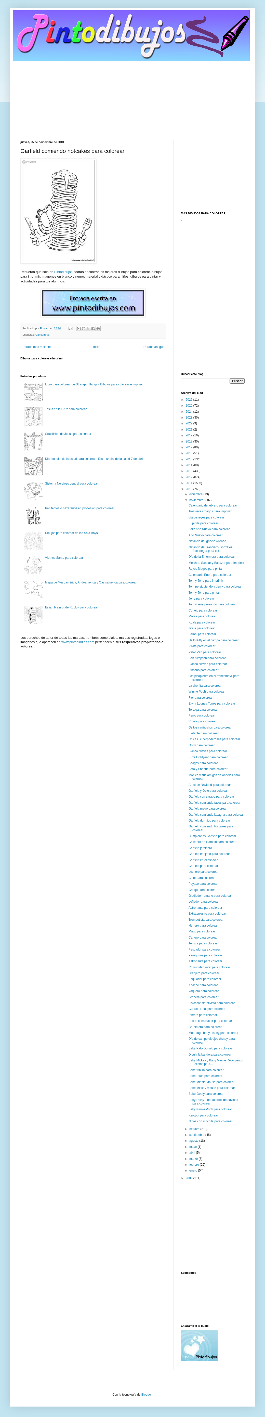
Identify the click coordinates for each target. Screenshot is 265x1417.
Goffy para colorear (202, 745)
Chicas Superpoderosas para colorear (214, 739)
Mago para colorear (202, 931)
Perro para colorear (202, 715)
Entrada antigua (153, 347)
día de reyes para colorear (206, 517)
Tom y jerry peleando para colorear (212, 604)
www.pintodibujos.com (77, 642)
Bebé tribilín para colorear (206, 1070)
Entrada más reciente (36, 347)
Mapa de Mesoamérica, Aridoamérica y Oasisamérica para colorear (91, 582)
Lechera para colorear (203, 997)
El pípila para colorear (203, 523)
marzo (194, 1159)
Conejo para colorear (203, 610)
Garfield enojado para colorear (209, 854)
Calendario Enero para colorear (210, 575)
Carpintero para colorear (205, 1027)
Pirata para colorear (202, 646)
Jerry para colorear (201, 598)
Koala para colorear (202, 622)
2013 (189, 471)
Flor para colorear (201, 697)
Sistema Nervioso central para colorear (71, 483)
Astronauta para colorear (205, 907)
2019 (189, 435)
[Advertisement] (132, 97)
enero (193, 1170)
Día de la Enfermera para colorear (212, 556)
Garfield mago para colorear (208, 808)
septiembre (197, 1135)
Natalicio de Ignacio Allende (207, 541)
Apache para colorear (203, 985)
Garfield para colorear (203, 866)
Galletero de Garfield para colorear (212, 842)
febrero (194, 1164)
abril (192, 1152)
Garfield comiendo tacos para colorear (214, 802)
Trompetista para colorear (206, 919)
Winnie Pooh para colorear (207, 691)
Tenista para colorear (203, 943)
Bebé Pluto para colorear (205, 1076)
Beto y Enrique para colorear (208, 769)
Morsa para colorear (202, 616)
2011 (189, 483)
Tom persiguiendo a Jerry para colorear (215, 586)
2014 (189, 465)
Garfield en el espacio (203, 860)
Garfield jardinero (200, 848)
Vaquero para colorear (204, 991)
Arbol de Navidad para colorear (210, 785)
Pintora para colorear (203, 1015)
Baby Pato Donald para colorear (210, 1048)
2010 (189, 489)
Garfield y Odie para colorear (208, 790)
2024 (189, 411)
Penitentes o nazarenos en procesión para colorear (79, 508)
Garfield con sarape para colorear (211, 796)
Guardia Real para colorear (207, 1009)
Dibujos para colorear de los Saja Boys (71, 533)
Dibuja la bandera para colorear (210, 1054)
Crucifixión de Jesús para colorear (68, 434)
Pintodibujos (63, 272)
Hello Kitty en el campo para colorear (214, 640)
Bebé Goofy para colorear (206, 1094)
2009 (189, 1178)
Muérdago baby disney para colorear (213, 1033)
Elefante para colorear (204, 733)
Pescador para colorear (204, 949)
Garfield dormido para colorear (209, 820)
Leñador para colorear (204, 901)
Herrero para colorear (203, 925)
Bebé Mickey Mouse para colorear (212, 1088)
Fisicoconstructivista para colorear (212, 1003)
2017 (189, 447)
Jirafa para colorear (202, 628)
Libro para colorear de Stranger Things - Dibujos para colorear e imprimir (94, 384)
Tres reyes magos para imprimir (210, 511)
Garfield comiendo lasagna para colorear (216, 814)
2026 (189, 399)
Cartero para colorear (203, 937)
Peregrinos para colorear (205, 955)
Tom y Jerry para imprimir (206, 580)
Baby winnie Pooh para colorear (210, 1109)
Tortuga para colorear (203, 709)
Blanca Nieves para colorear (208, 664)
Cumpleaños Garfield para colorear (212, 836)
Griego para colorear (203, 890)
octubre (194, 1129)
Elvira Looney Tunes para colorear (212, 703)
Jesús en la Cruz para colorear (66, 409)
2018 (189, 441)
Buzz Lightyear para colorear (208, 757)
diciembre (196, 494)
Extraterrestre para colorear (207, 913)
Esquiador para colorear (205, 979)
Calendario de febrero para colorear (213, 505)
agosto (194, 1140)
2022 (189, 423)
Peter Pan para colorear (205, 652)
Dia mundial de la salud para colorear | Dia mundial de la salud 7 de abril (94, 459)
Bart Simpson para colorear (207, 658)
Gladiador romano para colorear (210, 896)
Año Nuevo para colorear (205, 535)
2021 (189, 429)
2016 (189, 453)
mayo (193, 1147)
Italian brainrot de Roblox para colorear (71, 607)
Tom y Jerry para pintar (204, 592)
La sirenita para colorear (205, 685)
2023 (189, 417)
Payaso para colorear (203, 884)
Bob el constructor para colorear (210, 1021)
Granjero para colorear (204, 973)
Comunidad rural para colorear (209, 967)
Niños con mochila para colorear (210, 1121)
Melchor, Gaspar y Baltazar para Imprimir (216, 563)
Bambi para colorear (202, 634)
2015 (189, 459)
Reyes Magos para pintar (206, 568)
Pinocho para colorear (203, 670)
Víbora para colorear (202, 721)
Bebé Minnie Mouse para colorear (211, 1082)
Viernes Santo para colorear (64, 558)
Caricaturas (42, 334)
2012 (189, 477)
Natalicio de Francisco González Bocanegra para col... (210, 549)
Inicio (96, 347)
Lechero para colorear (203, 872)
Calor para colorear (202, 878)
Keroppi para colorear (203, 1115)
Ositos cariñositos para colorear (210, 727)
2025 (189, 405)
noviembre (196, 500)
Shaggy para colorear (203, 763)
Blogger (146, 1394)
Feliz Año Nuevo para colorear (209, 529)
